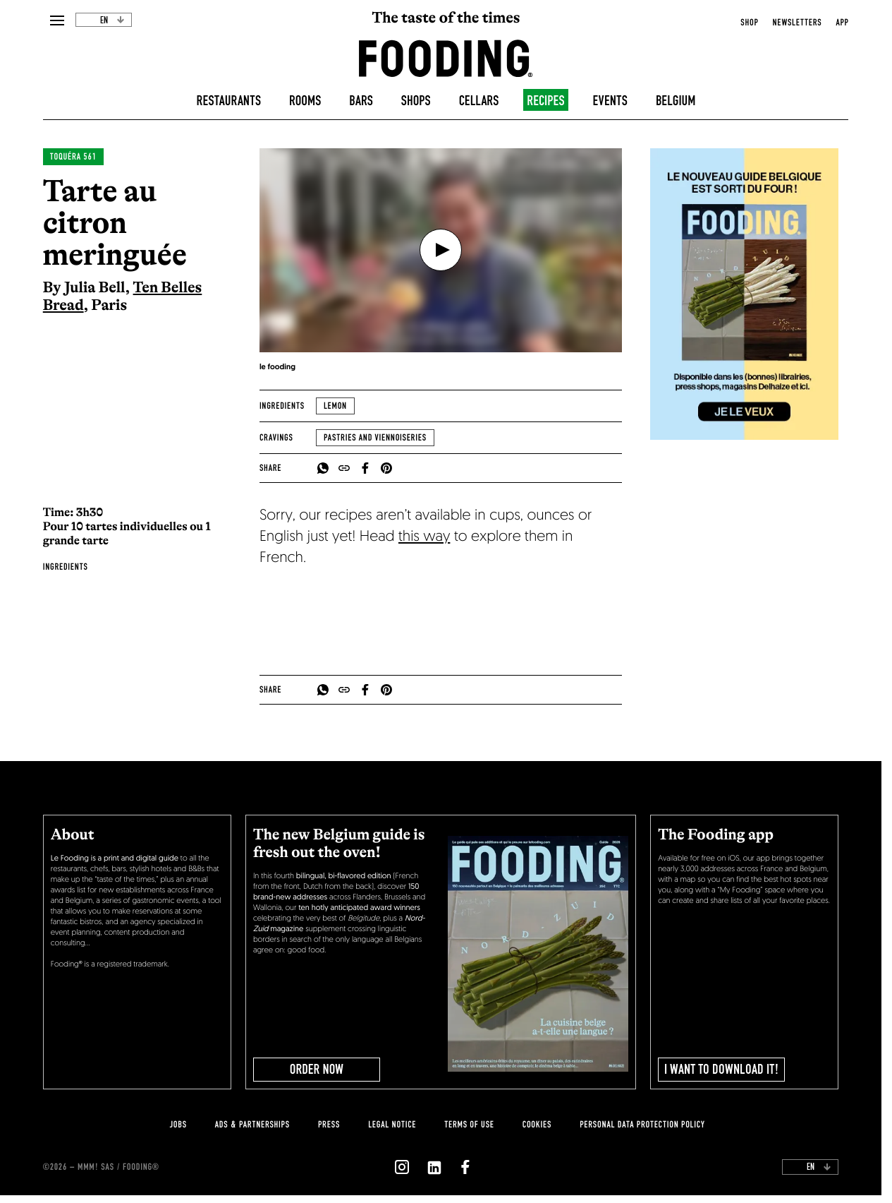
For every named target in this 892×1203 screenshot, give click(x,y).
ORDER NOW (316, 1069)
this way (424, 537)
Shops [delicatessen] (416, 100)
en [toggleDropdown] (112, 20)
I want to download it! (721, 1069)
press (329, 1124)
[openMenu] (56, 21)
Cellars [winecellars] (479, 100)
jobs (177, 1124)
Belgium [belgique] (676, 100)
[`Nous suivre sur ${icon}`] (402, 1167)
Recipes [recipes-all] (545, 100)
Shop (749, 22)
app (842, 22)
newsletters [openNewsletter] (796, 22)
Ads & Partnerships (252, 1124)
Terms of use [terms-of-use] (469, 1124)
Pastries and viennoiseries (375, 437)
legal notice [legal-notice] (392, 1124)
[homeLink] (446, 57)
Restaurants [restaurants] (229, 100)
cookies (537, 1124)
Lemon (335, 406)
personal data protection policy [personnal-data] (642, 1124)
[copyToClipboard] (344, 468)
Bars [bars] (361, 100)
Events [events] (610, 100)
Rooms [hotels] (305, 100)
